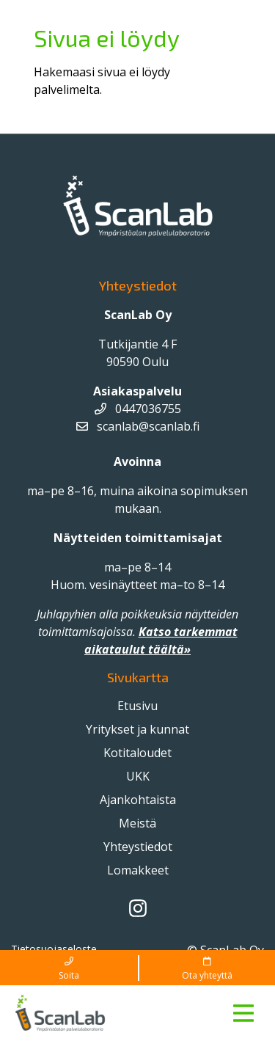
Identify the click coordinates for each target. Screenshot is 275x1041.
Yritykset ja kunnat (137, 729)
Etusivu (137, 706)
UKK (138, 776)
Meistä (137, 823)
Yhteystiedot (137, 847)
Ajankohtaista (138, 800)
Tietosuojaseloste (54, 949)
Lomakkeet (138, 870)
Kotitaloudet (137, 753)
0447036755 (138, 409)
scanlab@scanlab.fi (137, 426)
